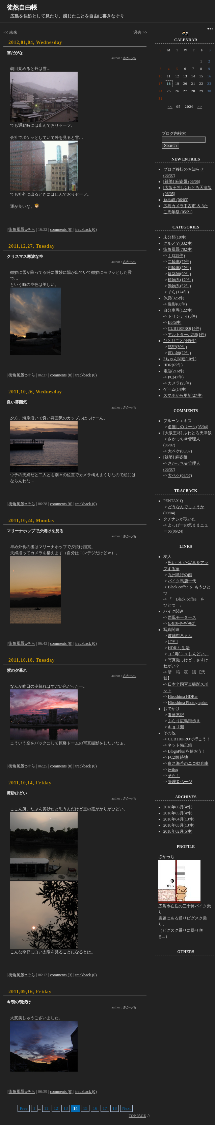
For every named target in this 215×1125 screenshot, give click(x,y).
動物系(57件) (179, 286)
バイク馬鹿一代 (182, 581)
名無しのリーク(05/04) (188, 426)
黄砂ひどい (17, 793)
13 (65, 1108)
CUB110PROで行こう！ (189, 739)
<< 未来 (10, 32)
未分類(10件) (174, 237)
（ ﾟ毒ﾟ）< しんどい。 (188, 654)
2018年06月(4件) (177, 807)
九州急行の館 (180, 574)
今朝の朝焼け (19, 1002)
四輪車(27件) (179, 267)
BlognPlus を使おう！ (187, 751)
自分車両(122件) (177, 310)
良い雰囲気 (17, 402)
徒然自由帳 (22, 7)
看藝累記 (176, 714)
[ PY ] (173, 641)
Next (126, 1108)
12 (56, 1108)
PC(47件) (176, 377)
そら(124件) (178, 292)
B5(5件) (174, 322)
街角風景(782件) (177, 249)
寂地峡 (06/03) (175, 199)
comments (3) (61, 975)
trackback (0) (86, 229)
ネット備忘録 (180, 745)
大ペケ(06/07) (180, 451)
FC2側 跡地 (178, 757)
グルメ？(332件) (177, 243)
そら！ (174, 775)
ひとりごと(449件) (179, 340)
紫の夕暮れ (17, 670)
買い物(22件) (179, 352)
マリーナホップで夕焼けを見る (35, 531)
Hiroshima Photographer (188, 702)
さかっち (129, 58)
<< (170, 106)
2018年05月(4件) (177, 813)
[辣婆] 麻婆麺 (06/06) (181, 181)
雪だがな (15, 52)
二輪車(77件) (179, 261)
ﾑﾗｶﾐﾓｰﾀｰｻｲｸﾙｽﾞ (182, 623)
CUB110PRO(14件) (184, 328)
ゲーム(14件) (174, 389)
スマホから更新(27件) (183, 395)
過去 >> (140, 32)
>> (199, 106)
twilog (173, 769)
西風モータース (182, 617)
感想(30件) (177, 346)
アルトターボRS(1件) (187, 334)
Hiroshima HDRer (182, 696)
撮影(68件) (177, 304)
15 (85, 1108)
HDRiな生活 (179, 647)
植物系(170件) (180, 279)
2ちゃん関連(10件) (179, 359)
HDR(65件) (173, 365)
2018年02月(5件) (177, 831)
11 (46, 1108)
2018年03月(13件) (178, 825)
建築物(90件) (179, 273)
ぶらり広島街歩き (184, 720)
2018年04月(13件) (178, 819)
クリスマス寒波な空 (25, 256)
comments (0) (61, 229)
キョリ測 (176, 727)
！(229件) (176, 255)
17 (105, 1108)
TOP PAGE (137, 1116)
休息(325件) (173, 298)
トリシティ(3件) (182, 316)
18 (114, 1108)
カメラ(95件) (179, 383)
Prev (24, 1108)
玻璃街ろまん (180, 635)
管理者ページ (180, 781)
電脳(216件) (173, 371)
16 (95, 1108)
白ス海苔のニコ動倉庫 (188, 763)
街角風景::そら (21, 229)
